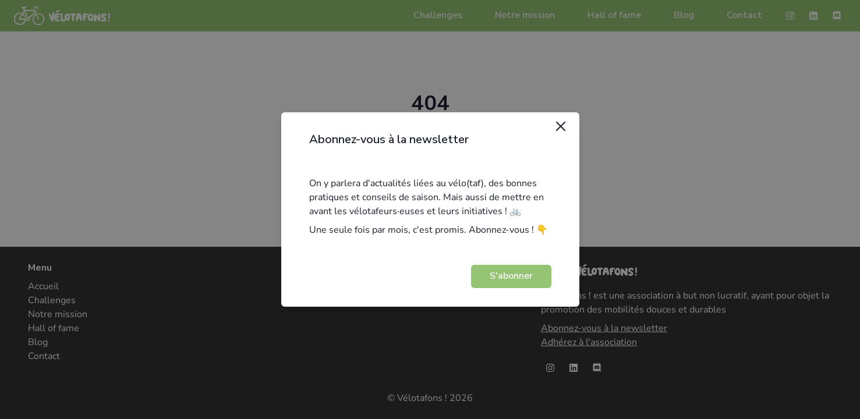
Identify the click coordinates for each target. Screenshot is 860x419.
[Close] (560, 126)
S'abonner (511, 275)
